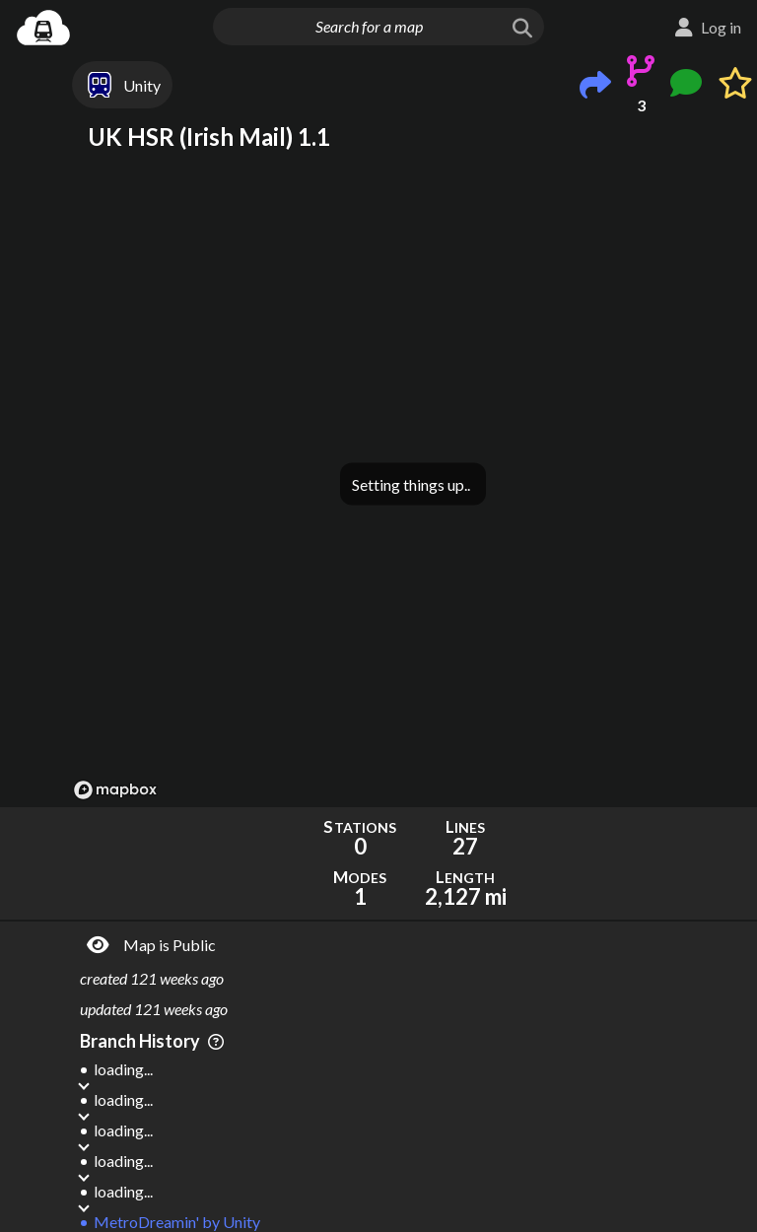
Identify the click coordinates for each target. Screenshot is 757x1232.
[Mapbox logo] (115, 790)
